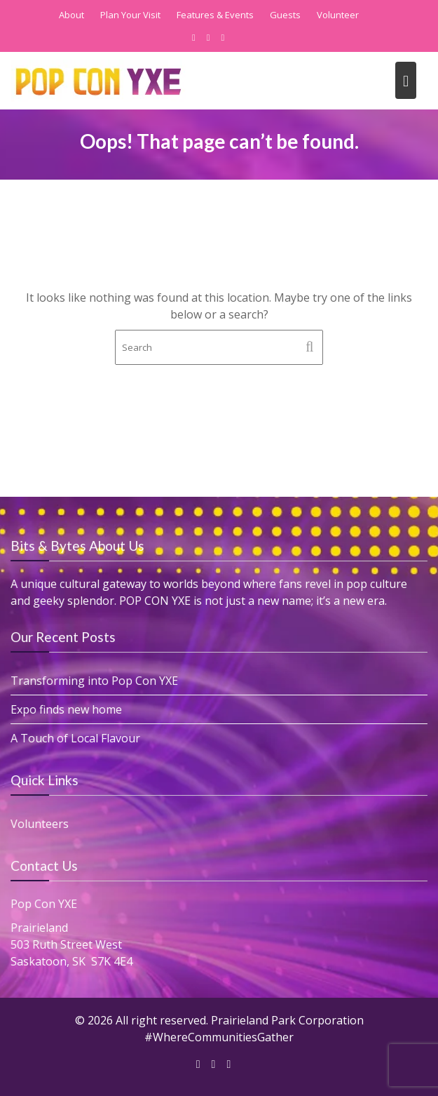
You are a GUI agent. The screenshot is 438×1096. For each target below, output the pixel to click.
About (71, 14)
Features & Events (215, 14)
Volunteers (41, 823)
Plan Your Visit (130, 14)
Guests (285, 14)
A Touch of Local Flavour (77, 737)
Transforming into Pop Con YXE (95, 680)
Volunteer (338, 14)
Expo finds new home (68, 709)
